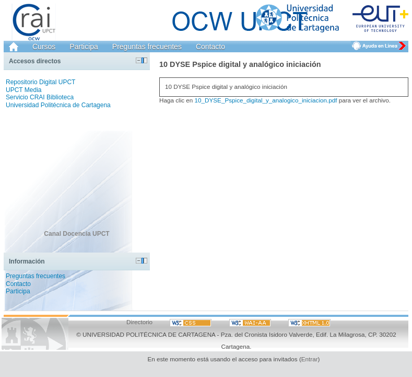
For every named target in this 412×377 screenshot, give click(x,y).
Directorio (139, 321)
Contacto (210, 46)
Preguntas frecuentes (147, 46)
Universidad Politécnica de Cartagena (58, 105)
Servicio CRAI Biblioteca (40, 97)
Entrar (309, 359)
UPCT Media (23, 90)
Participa (83, 46)
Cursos (43, 46)
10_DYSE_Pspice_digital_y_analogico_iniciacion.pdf (266, 100)
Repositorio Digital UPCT (40, 82)
